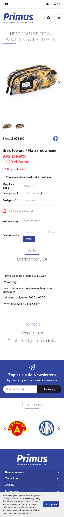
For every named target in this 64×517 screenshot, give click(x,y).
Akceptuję (51, 504)
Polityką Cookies (11, 498)
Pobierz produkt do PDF (18, 211)
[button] (56, 4)
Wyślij (29, 239)
